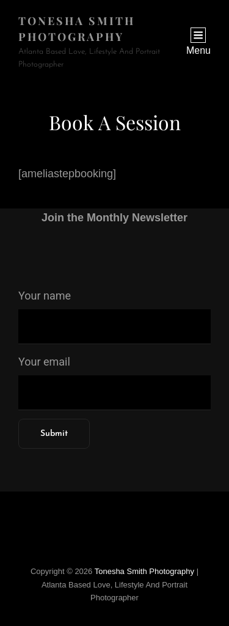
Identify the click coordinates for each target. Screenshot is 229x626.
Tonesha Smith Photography (144, 571)
